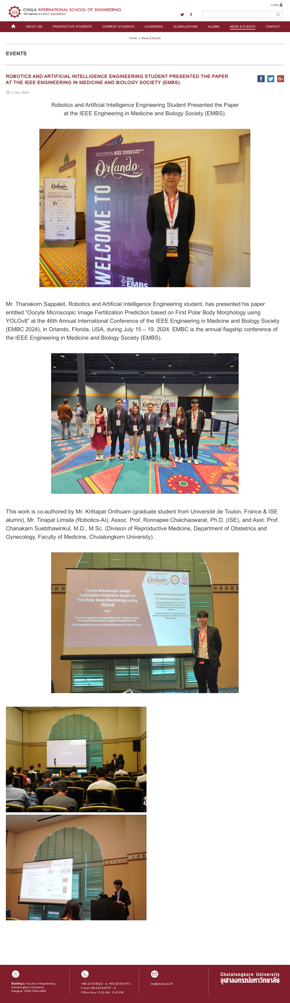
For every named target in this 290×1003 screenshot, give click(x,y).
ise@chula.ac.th (162, 983)
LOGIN (277, 4)
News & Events (151, 38)
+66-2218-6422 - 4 (94, 983)
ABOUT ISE (34, 26)
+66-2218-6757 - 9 (103, 988)
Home (133, 38)
